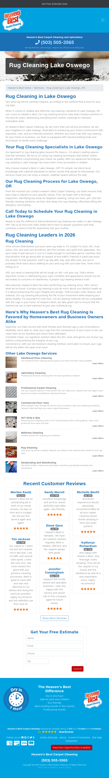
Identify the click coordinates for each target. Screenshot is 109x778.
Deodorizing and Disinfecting (38, 462)
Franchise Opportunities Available (71, 747)
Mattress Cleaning (32, 432)
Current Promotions (79, 737)
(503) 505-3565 (57, 42)
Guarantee (71, 740)
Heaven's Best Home (19, 87)
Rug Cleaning (29, 447)
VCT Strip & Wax (30, 417)
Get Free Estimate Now (54, 3)
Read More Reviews (54, 618)
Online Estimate (49, 737)
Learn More (97, 363)
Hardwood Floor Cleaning (36, 357)
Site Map (97, 737)
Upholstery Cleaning (33, 372)
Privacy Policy (65, 767)
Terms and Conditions (47, 767)
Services (39, 87)
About (62, 737)
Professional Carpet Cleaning (38, 387)
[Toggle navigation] (103, 20)
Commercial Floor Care (35, 402)
